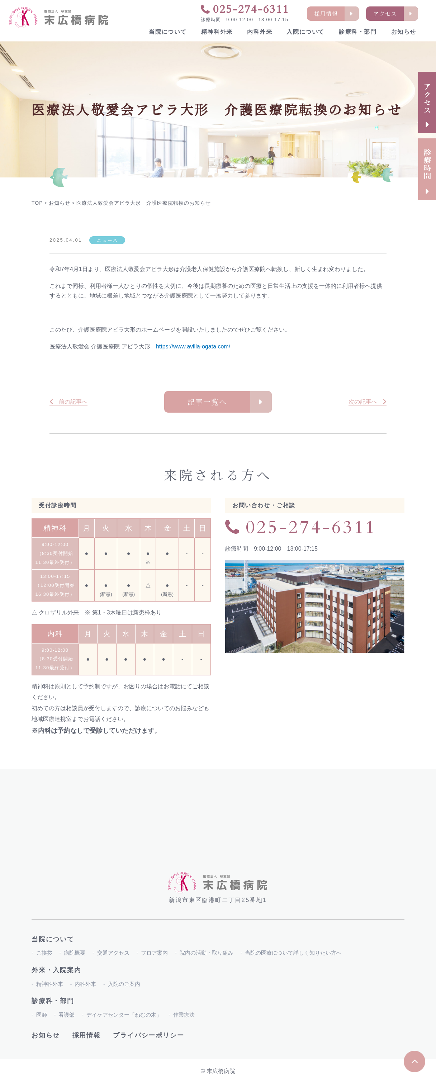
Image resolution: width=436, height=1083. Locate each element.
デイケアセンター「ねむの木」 (124, 1015)
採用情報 (86, 1035)
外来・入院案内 (56, 970)
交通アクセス (113, 953)
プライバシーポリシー (148, 1035)
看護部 (66, 1015)
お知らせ (403, 32)
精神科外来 (217, 32)
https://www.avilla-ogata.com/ (193, 346)
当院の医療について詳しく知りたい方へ (293, 953)
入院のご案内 (124, 984)
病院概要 (74, 953)
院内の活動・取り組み (206, 953)
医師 (41, 1015)
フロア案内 (154, 953)
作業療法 (184, 1015)
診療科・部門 (358, 32)
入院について (305, 32)
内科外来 (259, 32)
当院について (168, 32)
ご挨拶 (44, 953)
